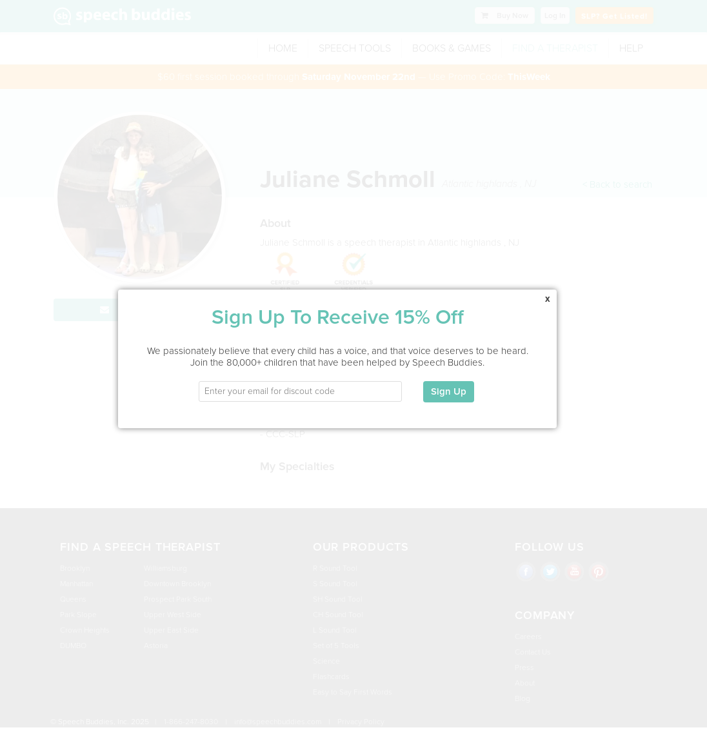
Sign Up (448, 384)
